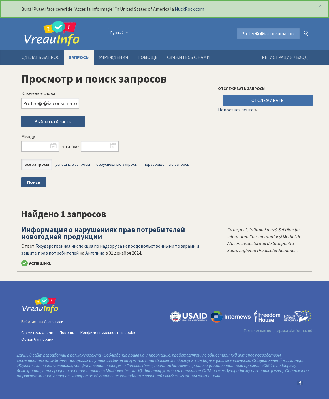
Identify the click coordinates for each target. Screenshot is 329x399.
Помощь (148, 57)
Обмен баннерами (37, 339)
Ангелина (94, 253)
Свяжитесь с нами (188, 57)
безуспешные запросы (117, 164)
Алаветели (53, 321)
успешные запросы (72, 164)
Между (28, 136)
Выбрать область (53, 121)
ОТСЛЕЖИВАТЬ (267, 100)
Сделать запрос (40, 57)
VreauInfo (61, 33)
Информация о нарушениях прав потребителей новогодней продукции (103, 233)
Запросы (79, 57)
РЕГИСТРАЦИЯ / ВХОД (285, 57)
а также (70, 146)
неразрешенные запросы (167, 164)
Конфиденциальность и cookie (108, 332)
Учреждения (113, 57)
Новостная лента (235, 109)
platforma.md (300, 330)
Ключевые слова (38, 93)
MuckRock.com (189, 9)
